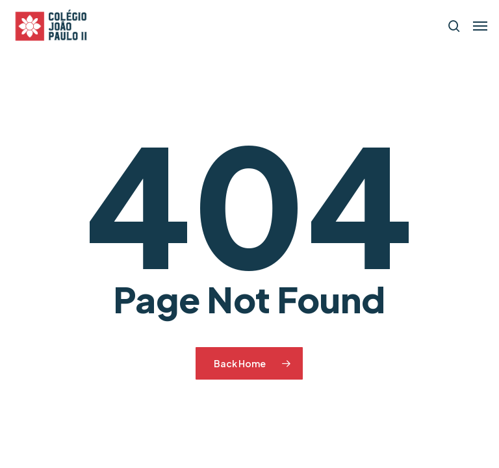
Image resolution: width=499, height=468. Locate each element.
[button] (480, 26)
